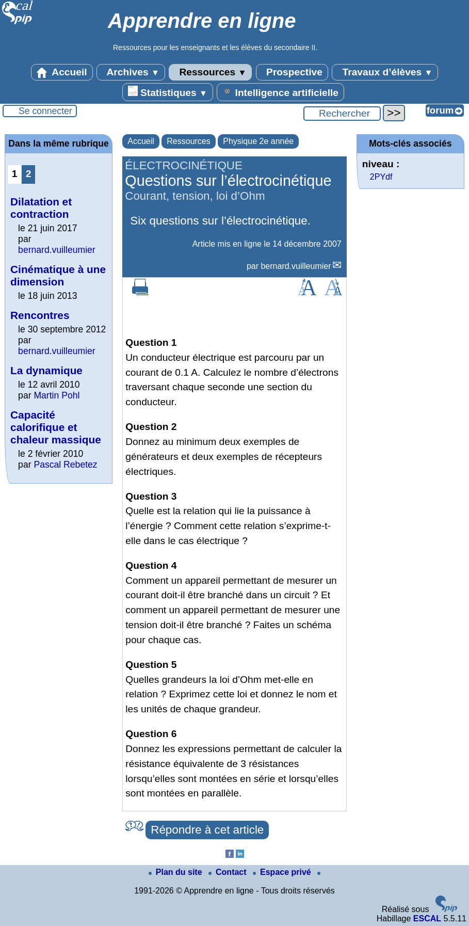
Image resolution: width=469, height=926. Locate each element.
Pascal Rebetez (65, 464)
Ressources (210, 72)
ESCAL (427, 918)
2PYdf (381, 176)
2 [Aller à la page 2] (28, 173)
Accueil (62, 72)
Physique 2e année (258, 141)
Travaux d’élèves (384, 72)
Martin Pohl (56, 395)
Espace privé (283, 872)
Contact (228, 872)
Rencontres (39, 315)
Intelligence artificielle (280, 92)
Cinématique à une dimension (58, 275)
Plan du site (176, 872)
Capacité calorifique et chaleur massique (55, 427)
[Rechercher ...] (342, 113)
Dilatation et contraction (41, 208)
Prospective (292, 72)
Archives (130, 72)
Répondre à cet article (207, 829)
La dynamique (46, 370)
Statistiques (167, 92)
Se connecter (45, 111)
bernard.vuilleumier (296, 266)
